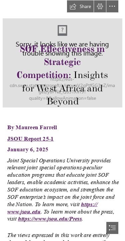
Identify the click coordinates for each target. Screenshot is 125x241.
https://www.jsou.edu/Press (50, 219)
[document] (62, 120)
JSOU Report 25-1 (30, 138)
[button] (80, 6)
